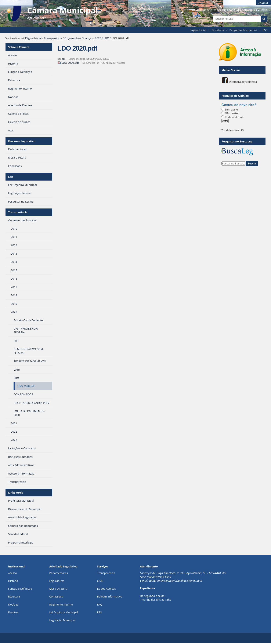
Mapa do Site (203, 10)
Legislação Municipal (62, 620)
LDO (106, 38)
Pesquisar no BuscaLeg (236, 141)
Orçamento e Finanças (78, 38)
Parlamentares (58, 573)
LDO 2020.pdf (68, 63)
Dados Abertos (106, 589)
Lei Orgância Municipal (63, 612)
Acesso (12, 573)
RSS (265, 30)
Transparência (53, 38)
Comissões (56, 596)
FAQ (99, 604)
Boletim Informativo (109, 596)
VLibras (262, 10)
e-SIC (100, 581)
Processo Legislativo (21, 141)
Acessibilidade (226, 10)
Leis (10, 177)
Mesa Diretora (58, 589)
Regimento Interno (61, 604)
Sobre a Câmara (18, 47)
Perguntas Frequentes (243, 30)
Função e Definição (20, 589)
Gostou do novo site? (238, 105)
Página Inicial (198, 30)
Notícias (13, 604)
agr (63, 58)
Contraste (246, 10)
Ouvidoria (218, 30)
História (13, 581)
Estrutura (14, 596)
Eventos (13, 612)
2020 (98, 38)
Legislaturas (56, 581)
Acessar (263, 2)
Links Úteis (15, 492)
